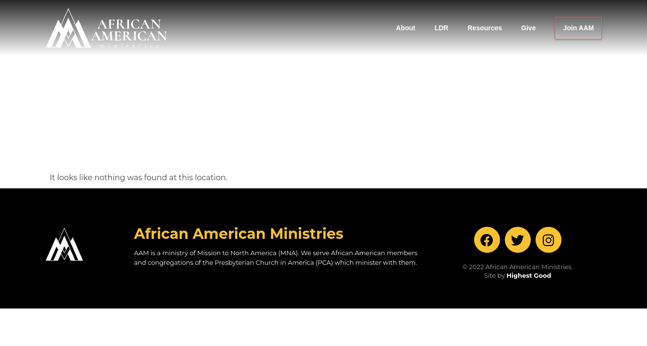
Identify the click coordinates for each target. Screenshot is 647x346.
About (405, 28)
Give (528, 28)
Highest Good (528, 199)
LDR (442, 28)
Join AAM (578, 28)
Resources (484, 28)
